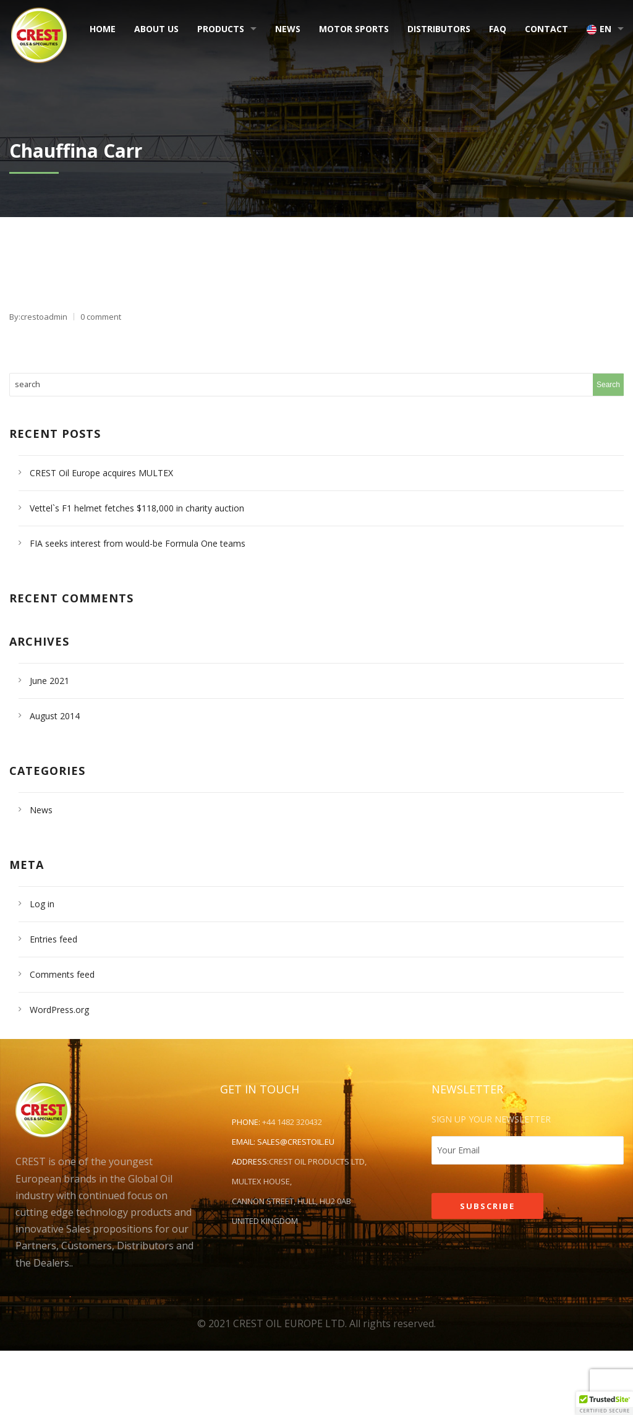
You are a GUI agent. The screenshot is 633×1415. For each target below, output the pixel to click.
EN (599, 29)
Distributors (438, 29)
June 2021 (49, 680)
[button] (604, 1403)
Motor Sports (354, 29)
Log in (42, 904)
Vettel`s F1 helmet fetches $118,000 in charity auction (137, 508)
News (287, 29)
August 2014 (55, 716)
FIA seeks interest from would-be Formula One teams (137, 543)
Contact (546, 29)
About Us (156, 29)
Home (103, 29)
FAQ (497, 29)
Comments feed (62, 974)
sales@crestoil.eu (295, 1141)
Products (220, 29)
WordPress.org (59, 1009)
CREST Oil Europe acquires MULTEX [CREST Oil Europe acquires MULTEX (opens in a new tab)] (101, 473)
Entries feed (53, 939)
